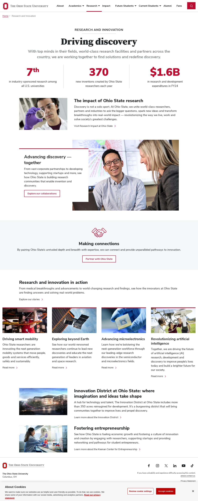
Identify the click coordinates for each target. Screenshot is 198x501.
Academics (75, 5)
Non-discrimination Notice (185, 483)
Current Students (148, 5)
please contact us (188, 475)
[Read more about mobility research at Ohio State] (10, 367)
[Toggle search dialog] (191, 5)
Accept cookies (165, 493)
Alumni (168, 5)
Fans (179, 5)
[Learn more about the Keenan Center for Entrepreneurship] (107, 449)
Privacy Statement (188, 481)
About (60, 5)
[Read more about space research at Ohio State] (60, 367)
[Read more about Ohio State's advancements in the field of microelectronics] (109, 367)
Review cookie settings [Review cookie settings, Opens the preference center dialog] (140, 493)
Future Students (124, 5)
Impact (106, 5)
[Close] (193, 493)
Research (91, 5)
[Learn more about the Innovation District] (98, 417)
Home (5, 15)
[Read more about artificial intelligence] (159, 376)
